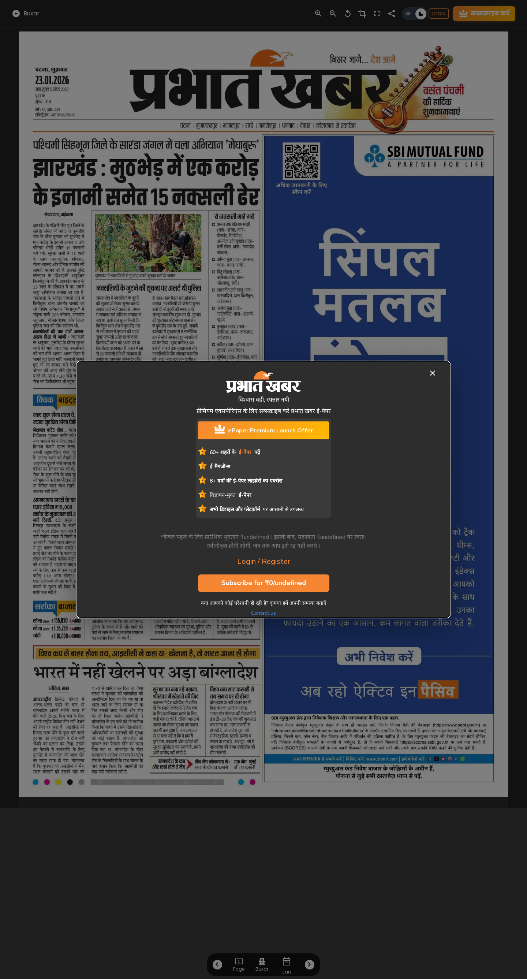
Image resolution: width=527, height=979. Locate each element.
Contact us (263, 613)
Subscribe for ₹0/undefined (263, 583)
